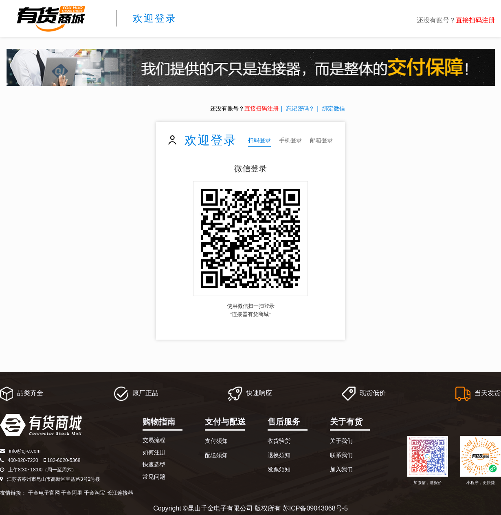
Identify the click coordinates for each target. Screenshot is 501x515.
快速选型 (154, 464)
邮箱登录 (321, 140)
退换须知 (279, 455)
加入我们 (341, 469)
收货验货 (279, 441)
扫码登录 (259, 140)
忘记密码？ (300, 108)
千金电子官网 (44, 493)
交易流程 (154, 440)
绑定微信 (333, 108)
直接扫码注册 (475, 20)
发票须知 (279, 469)
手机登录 (290, 140)
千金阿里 (71, 493)
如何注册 (154, 452)
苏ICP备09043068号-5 (315, 508)
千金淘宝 (94, 493)
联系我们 (341, 455)
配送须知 (216, 455)
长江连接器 (120, 493)
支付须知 (216, 441)
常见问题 (154, 476)
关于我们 (341, 441)
